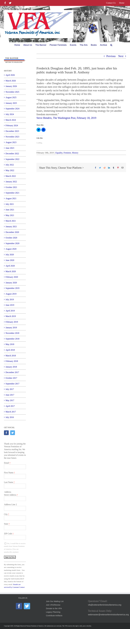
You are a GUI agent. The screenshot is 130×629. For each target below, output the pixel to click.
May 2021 (10, 215)
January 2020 (11, 283)
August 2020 (11, 249)
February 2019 (12, 322)
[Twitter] (12, 432)
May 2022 (10, 170)
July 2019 (10, 299)
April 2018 (10, 350)
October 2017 (11, 378)
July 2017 (10, 389)
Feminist (67, 153)
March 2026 (11, 81)
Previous (111, 56)
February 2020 (12, 277)
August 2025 (11, 97)
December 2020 (12, 232)
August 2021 (11, 198)
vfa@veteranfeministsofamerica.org (104, 605)
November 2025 (12, 92)
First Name (9, 472)
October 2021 (11, 187)
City (6, 514)
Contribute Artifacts (54, 616)
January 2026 (11, 86)
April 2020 (10, 266)
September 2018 (12, 339)
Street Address (11, 495)
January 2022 (11, 181)
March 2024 (11, 120)
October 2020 (11, 238)
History (75, 153)
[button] (111, 45)
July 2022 (10, 165)
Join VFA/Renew (53, 605)
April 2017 (10, 406)
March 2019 (11, 316)
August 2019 (11, 294)
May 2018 (10, 344)
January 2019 (11, 327)
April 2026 (10, 75)
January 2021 (11, 226)
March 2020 (11, 271)
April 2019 (10, 311)
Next (120, 56)
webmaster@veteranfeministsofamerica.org (108, 614)
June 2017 (10, 395)
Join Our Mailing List (55, 601)
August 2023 (11, 142)
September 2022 (12, 159)
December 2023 (12, 131)
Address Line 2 (10, 504)
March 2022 (11, 176)
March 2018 (11, 355)
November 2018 (12, 333)
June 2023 (10, 148)
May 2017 (10, 400)
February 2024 (12, 125)
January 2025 (11, 103)
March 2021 (11, 221)
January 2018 (11, 367)
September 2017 (12, 384)
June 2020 (10, 260)
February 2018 (12, 361)
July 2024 (10, 114)
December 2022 (12, 153)
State (7, 524)
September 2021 (12, 193)
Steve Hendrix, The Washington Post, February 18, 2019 (66, 117)
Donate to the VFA (54, 608)
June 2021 (10, 210)
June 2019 (10, 305)
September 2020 (12, 243)
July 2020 (10, 254)
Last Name (9, 482)
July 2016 (10, 417)
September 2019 (12, 288)
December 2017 (12, 372)
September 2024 (12, 108)
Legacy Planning (53, 612)
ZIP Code (8, 533)
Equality (58, 153)
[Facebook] (6, 432)
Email (7, 463)
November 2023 (12, 137)
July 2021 (10, 204)
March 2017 (11, 412)
